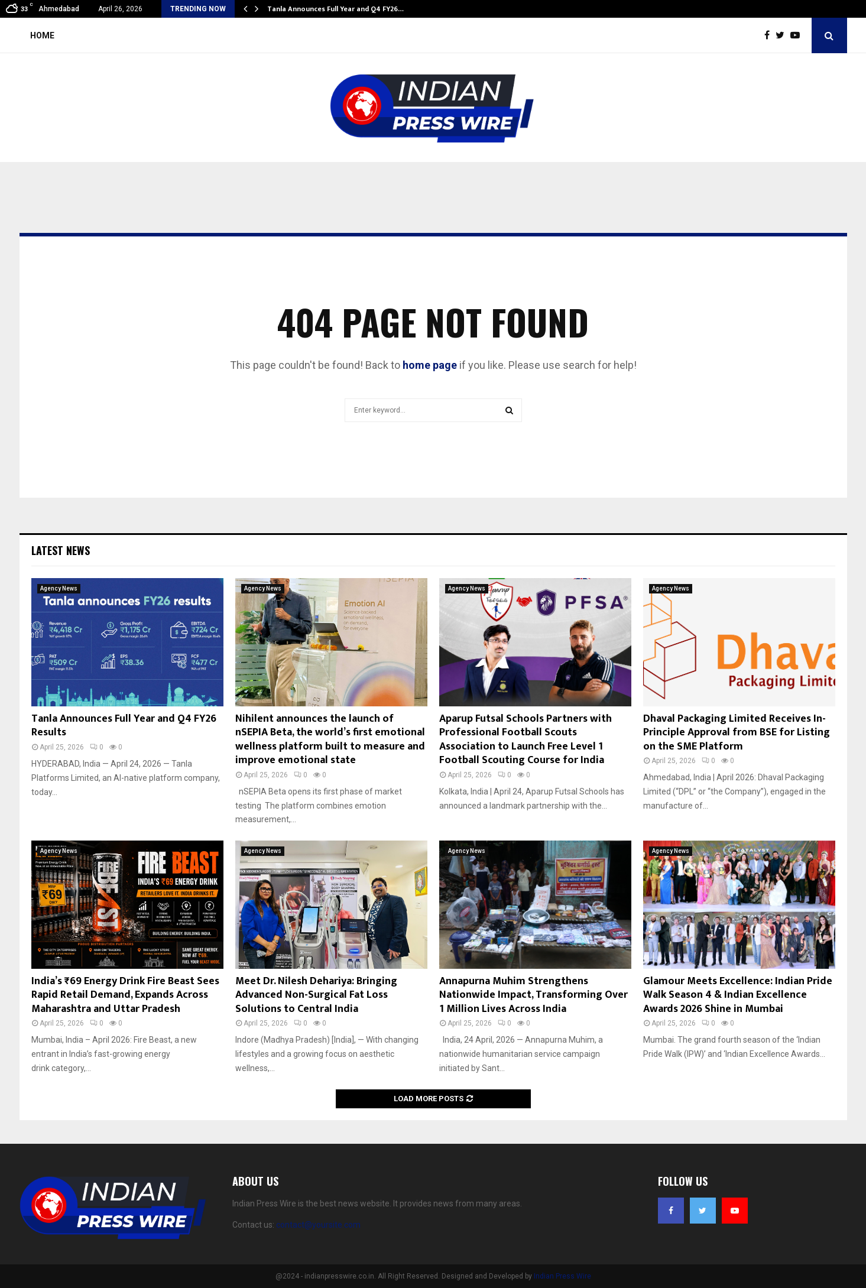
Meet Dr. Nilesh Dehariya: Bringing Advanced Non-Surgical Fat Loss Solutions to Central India (316, 995)
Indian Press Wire (562, 1276)
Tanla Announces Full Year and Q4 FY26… (335, 9)
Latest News (60, 550)
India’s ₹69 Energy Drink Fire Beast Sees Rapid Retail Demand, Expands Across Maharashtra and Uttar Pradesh (125, 995)
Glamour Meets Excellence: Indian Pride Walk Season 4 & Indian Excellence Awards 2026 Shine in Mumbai (737, 995)
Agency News (58, 588)
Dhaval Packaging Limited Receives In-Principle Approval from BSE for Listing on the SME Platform (736, 732)
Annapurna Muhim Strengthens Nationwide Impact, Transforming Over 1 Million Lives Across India (533, 995)
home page (430, 365)
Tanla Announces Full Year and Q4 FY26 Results (123, 725)
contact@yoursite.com (318, 1224)
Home (42, 35)
